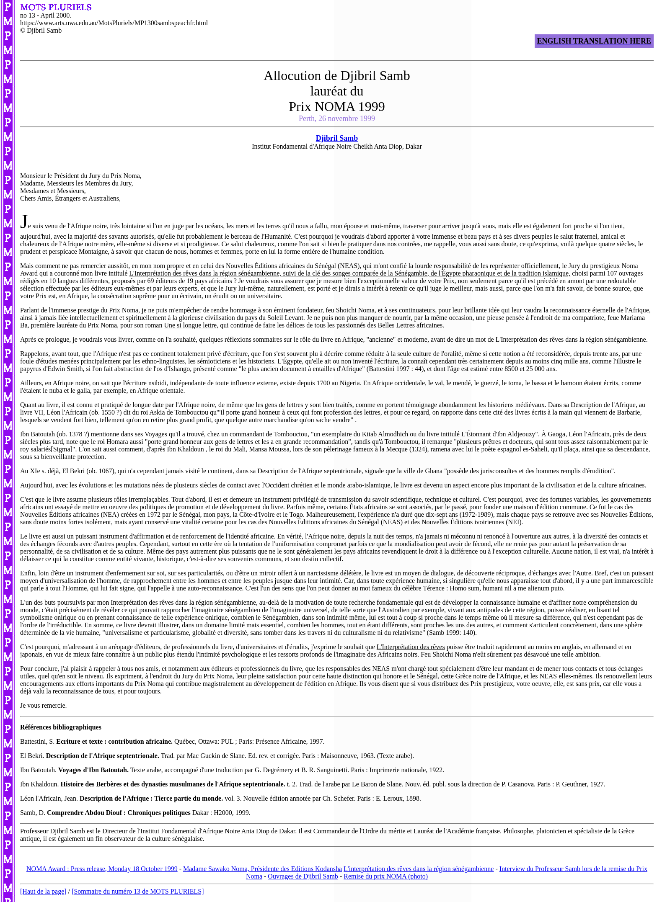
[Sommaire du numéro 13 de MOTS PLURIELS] (138, 891)
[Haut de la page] (43, 891)
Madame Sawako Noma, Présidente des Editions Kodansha (262, 868)
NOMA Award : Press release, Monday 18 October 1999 (102, 868)
